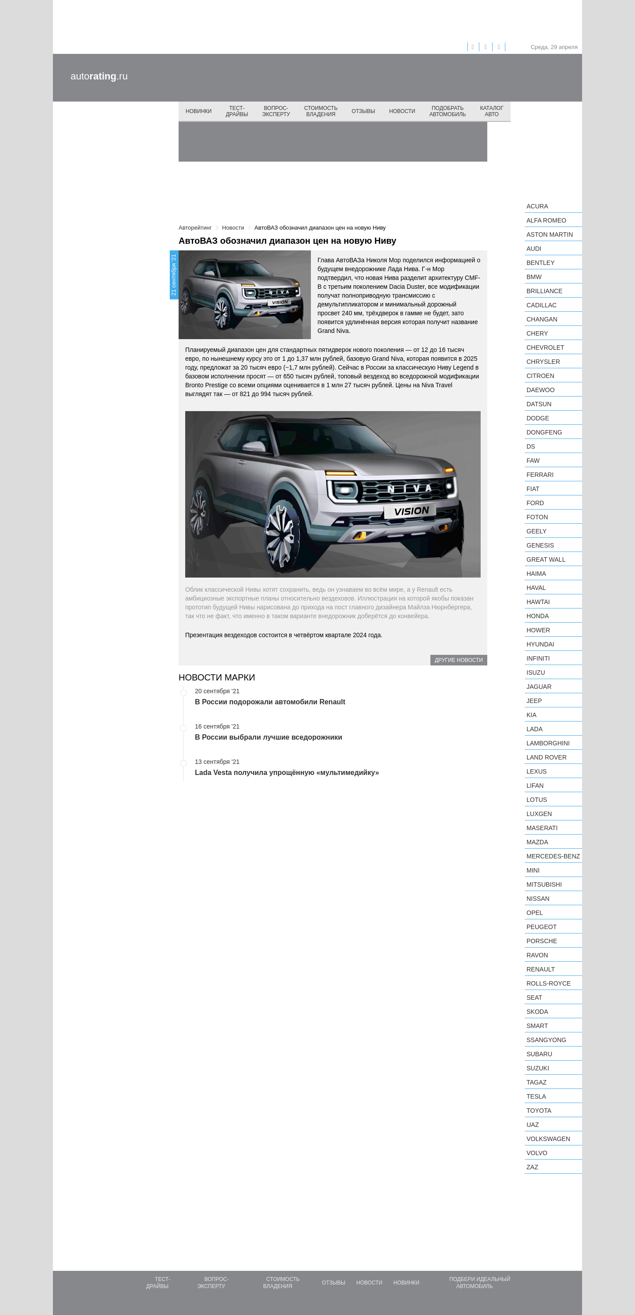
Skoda (537, 1011)
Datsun (539, 404)
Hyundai (540, 644)
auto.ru (99, 76)
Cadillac (542, 305)
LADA (535, 729)
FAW (533, 460)
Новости (402, 111)
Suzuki (538, 1068)
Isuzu (536, 672)
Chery (537, 333)
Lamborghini (548, 743)
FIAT (533, 488)
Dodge (538, 418)
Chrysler (543, 361)
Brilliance (545, 291)
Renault (541, 969)
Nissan (538, 898)
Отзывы (363, 111)
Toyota (539, 1110)
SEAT (534, 997)
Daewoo (541, 389)
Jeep (534, 700)
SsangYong (546, 1039)
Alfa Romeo (546, 220)
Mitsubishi (544, 884)
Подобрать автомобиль (448, 111)
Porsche (542, 941)
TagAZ (537, 1082)
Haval (536, 587)
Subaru (539, 1054)
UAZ (533, 1124)
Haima (536, 573)
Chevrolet (545, 347)
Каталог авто (492, 111)
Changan (542, 319)
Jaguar (539, 686)
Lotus (537, 799)
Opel (535, 912)
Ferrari (540, 474)
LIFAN (535, 785)
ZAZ (532, 1167)
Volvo (537, 1152)
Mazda (537, 842)
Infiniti (538, 658)
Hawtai (538, 601)
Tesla (536, 1096)
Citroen (540, 375)
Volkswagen (548, 1138)
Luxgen (539, 813)
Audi (534, 248)
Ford (535, 502)
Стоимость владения (321, 111)
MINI (533, 870)
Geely (537, 531)
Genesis (540, 545)
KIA (532, 714)
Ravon (537, 955)
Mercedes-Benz (553, 856)
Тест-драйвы (237, 111)
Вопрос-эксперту (276, 111)
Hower (538, 630)
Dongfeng (544, 432)
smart (537, 1025)
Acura (537, 206)
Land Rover (547, 757)
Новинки (199, 111)
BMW (534, 276)
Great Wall (546, 559)
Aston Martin (550, 234)
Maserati (542, 827)
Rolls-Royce (549, 983)
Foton (537, 517)
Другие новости (459, 660)
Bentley (541, 262)
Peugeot (542, 926)
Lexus (537, 771)
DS (531, 446)
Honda (538, 616)
